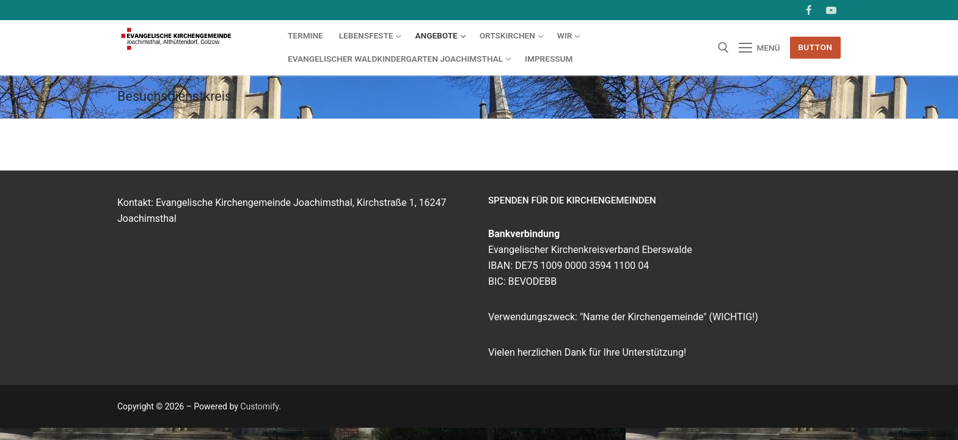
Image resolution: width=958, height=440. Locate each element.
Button (815, 47)
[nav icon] (759, 48)
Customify (259, 406)
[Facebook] (809, 10)
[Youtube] (831, 10)
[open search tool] (723, 47)
